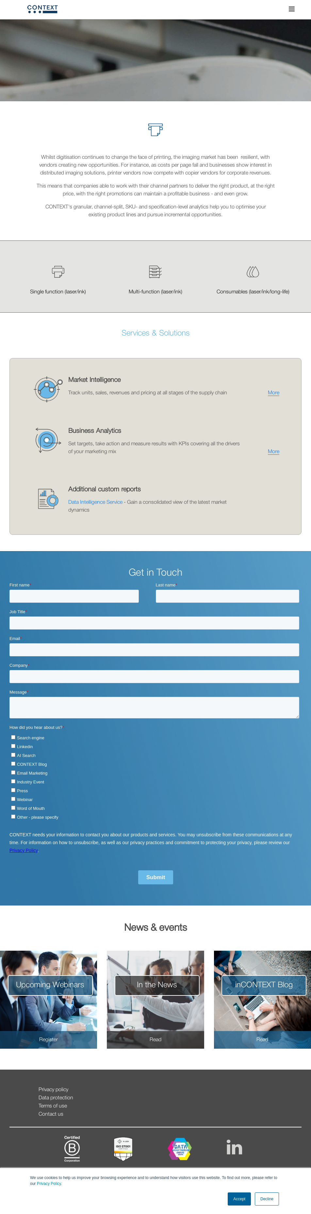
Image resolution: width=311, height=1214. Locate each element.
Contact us (51, 1114)
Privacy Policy (48, 1183)
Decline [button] (266, 1199)
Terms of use (53, 1106)
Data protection (56, 1098)
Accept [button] (239, 1199)
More (273, 393)
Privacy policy (53, 1090)
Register (48, 1040)
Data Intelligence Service (95, 502)
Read (155, 1040)
